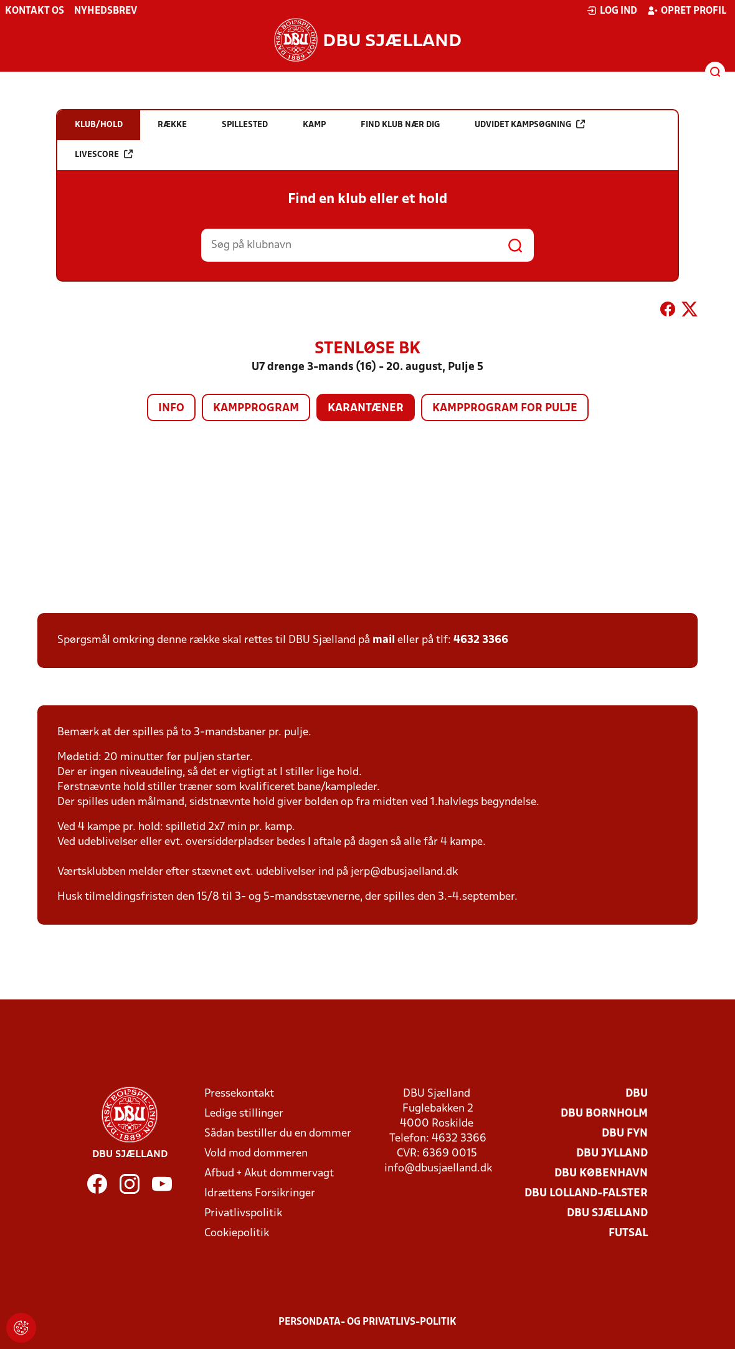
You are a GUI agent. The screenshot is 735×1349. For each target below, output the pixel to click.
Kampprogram (256, 408)
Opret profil (686, 10)
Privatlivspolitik (243, 1213)
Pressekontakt (239, 1094)
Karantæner (366, 408)
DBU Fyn (625, 1133)
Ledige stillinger (243, 1113)
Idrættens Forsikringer (259, 1193)
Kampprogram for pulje (504, 408)
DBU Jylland (612, 1153)
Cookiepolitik (236, 1233)
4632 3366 (480, 640)
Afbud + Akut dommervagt (269, 1173)
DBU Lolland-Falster (586, 1193)
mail (383, 640)
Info (171, 408)
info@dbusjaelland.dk (438, 1168)
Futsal (628, 1233)
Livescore (104, 154)
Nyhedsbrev (105, 11)
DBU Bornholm (604, 1113)
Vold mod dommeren (256, 1153)
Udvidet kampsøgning (530, 124)
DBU (636, 1094)
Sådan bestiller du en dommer (277, 1133)
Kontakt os (34, 11)
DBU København (601, 1173)
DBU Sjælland (607, 1213)
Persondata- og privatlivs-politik (367, 1322)
